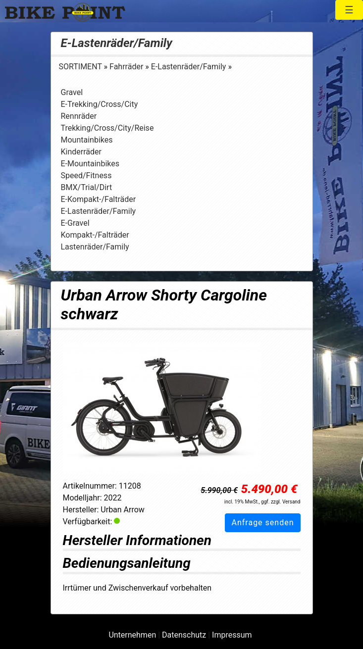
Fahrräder (127, 66)
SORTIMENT (81, 66)
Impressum (232, 635)
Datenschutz (184, 635)
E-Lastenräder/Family (116, 43)
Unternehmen (132, 635)
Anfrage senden (262, 522)
